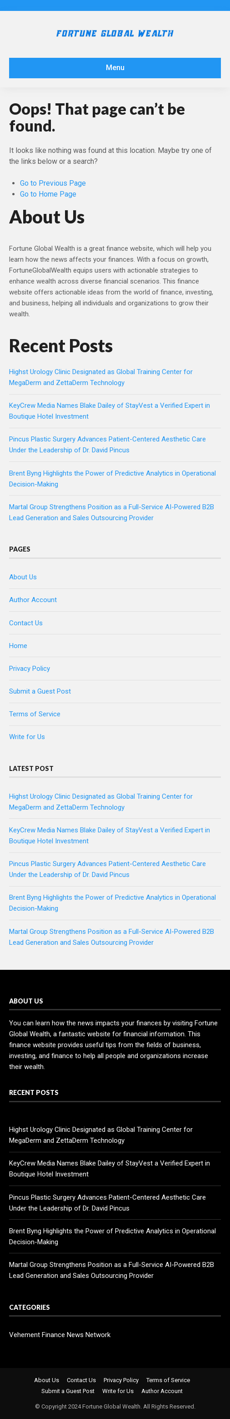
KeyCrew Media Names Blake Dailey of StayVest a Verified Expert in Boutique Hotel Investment (109, 1168)
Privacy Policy (29, 668)
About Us (23, 577)
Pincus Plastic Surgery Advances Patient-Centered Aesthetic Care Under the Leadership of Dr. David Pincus (107, 1202)
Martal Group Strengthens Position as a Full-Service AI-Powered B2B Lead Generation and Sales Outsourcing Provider (111, 1270)
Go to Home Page (48, 194)
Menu (115, 67)
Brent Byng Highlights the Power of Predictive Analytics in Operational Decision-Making (112, 1236)
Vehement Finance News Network (59, 1335)
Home (18, 646)
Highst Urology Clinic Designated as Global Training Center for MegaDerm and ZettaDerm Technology (101, 1135)
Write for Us (27, 737)
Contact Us (26, 623)
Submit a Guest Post (40, 691)
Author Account (33, 600)
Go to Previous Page (53, 183)
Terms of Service (34, 714)
